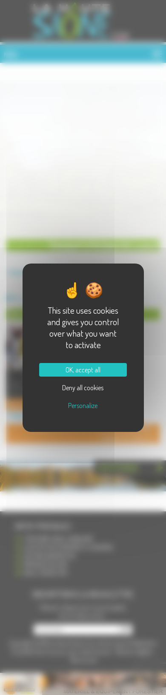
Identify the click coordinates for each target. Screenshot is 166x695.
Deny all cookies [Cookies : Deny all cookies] (82, 387)
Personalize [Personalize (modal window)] (82, 405)
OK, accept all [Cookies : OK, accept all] (83, 370)
